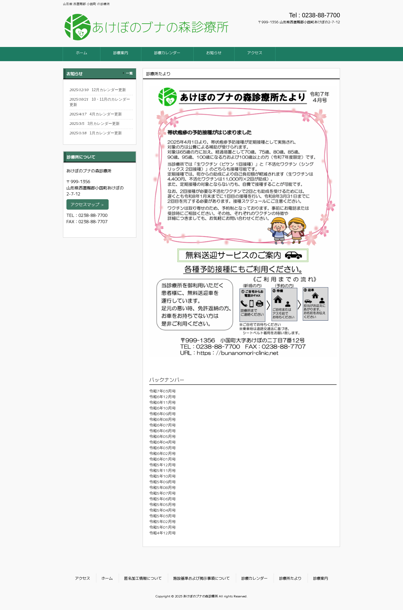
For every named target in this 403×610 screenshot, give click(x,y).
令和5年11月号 (162, 470)
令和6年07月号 (162, 424)
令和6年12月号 (162, 396)
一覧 (129, 73)
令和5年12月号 (162, 464)
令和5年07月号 (162, 493)
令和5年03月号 (162, 515)
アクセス (82, 578)
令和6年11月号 (162, 402)
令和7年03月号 (162, 390)
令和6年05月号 (162, 436)
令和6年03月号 (162, 447)
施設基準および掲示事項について (201, 578)
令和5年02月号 (162, 521)
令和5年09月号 (162, 481)
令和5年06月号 (162, 498)
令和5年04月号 (162, 510)
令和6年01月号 (162, 459)
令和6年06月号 (162, 430)
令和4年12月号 (162, 532)
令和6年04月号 (162, 441)
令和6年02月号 (162, 453)
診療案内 (320, 578)
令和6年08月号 (162, 419)
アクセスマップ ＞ (88, 204)
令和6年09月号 (162, 413)
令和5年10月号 (162, 476)
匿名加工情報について (143, 578)
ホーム (107, 578)
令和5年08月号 (162, 487)
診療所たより (290, 578)
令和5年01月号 (162, 527)
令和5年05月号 (162, 504)
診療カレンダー (254, 578)
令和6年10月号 (162, 407)
